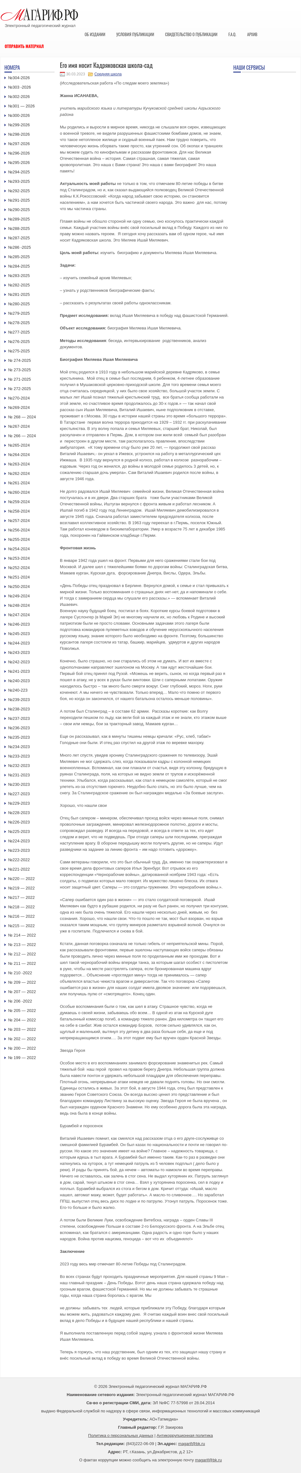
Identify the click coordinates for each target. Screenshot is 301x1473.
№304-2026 (19, 77)
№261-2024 (19, 483)
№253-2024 (19, 558)
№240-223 (18, 690)
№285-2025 (19, 256)
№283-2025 (19, 275)
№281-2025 (19, 294)
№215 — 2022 (21, 925)
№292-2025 (19, 190)
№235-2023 (19, 737)
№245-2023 (19, 633)
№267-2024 (19, 426)
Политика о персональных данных (120, 1435)
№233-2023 (19, 756)
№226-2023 (19, 822)
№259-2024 (19, 501)
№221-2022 (19, 869)
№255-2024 (19, 539)
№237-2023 (19, 718)
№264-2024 (19, 454)
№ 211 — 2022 (22, 963)
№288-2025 (19, 228)
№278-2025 (19, 322)
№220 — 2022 (21, 878)
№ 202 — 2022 (22, 1038)
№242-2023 (19, 662)
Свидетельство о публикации (191, 34)
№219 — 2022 (21, 888)
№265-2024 (19, 445)
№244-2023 (19, 643)
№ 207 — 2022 (22, 991)
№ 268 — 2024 (22, 417)
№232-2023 (19, 765)
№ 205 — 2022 (22, 1010)
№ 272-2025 (19, 388)
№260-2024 (19, 492)
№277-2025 (19, 332)
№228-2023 (19, 812)
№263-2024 (19, 464)
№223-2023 (19, 850)
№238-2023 (19, 709)
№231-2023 (19, 775)
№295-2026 (19, 162)
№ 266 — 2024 (22, 435)
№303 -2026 (19, 87)
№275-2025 (19, 351)
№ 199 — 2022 (22, 1057)
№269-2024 (19, 407)
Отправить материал (24, 46)
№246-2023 (19, 624)
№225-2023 (19, 831)
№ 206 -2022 (20, 1001)
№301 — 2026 (21, 106)
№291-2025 (19, 200)
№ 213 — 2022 (22, 944)
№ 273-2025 (19, 369)
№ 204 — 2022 (22, 1020)
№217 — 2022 (21, 897)
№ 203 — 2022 (22, 1029)
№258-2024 (19, 511)
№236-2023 (19, 728)
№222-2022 (19, 859)
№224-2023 (19, 841)
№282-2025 (19, 285)
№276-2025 (19, 341)
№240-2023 (19, 680)
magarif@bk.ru (191, 1443)
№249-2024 (19, 596)
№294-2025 (19, 172)
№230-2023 (19, 784)
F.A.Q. (232, 34)
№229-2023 (19, 803)
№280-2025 (19, 304)
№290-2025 (19, 209)
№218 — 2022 (21, 907)
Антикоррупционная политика (185, 1435)
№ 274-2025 (19, 360)
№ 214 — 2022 (22, 935)
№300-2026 (19, 115)
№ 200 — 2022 (22, 1048)
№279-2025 (19, 313)
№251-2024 (19, 577)
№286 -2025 (19, 247)
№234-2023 (19, 746)
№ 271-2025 (19, 379)
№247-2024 (19, 614)
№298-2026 (19, 134)
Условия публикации (135, 34)
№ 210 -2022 (20, 972)
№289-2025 (19, 219)
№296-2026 (19, 153)
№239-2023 (19, 699)
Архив (252, 34)
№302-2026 (19, 96)
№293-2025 (19, 181)
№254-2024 (19, 548)
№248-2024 (19, 605)
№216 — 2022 (21, 916)
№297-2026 (19, 143)
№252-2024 (19, 567)
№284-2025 (19, 266)
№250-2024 (19, 586)
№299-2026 (19, 124)
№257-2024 (19, 520)
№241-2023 (19, 671)
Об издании (95, 34)
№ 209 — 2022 (22, 982)
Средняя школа (108, 74)
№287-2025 (19, 238)
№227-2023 (19, 793)
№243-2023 (19, 652)
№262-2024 (19, 473)
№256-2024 (19, 530)
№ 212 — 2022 (22, 954)
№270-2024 (19, 398)
